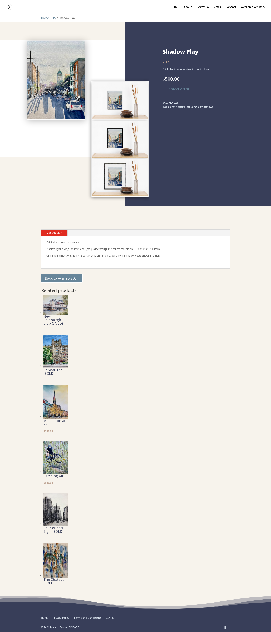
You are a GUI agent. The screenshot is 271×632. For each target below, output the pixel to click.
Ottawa (209, 106)
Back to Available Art (62, 278)
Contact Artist (177, 89)
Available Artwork (253, 7)
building (192, 106)
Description (54, 233)
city (200, 106)
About (187, 7)
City (53, 18)
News (217, 7)
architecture (177, 106)
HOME (175, 7)
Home (45, 18)
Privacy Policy (61, 618)
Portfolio (203, 7)
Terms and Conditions (87, 618)
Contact (230, 7)
